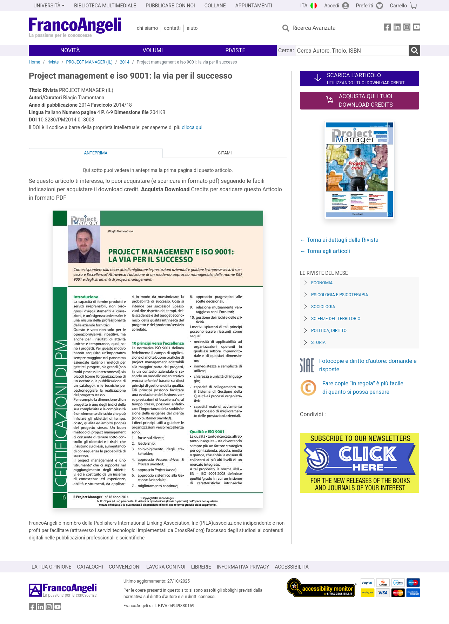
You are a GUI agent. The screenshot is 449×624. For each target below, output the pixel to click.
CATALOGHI (90, 567)
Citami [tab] (225, 153)
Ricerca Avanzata (314, 28)
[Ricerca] (414, 50)
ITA (304, 5)
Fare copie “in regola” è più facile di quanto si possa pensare (362, 387)
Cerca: (286, 50)
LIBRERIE (201, 567)
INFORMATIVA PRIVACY (243, 567)
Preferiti (364, 5)
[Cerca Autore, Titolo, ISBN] (352, 50)
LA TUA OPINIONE (52, 567)
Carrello (398, 5)
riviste (53, 62)
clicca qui (192, 127)
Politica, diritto (329, 330)
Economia (322, 282)
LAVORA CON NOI (166, 567)
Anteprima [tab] (96, 153)
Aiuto (192, 28)
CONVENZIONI (125, 567)
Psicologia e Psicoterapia (339, 294)
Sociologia (323, 306)
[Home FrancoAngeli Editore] (75, 28)
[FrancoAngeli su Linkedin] (397, 28)
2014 (124, 62)
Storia (318, 342)
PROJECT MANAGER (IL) (89, 62)
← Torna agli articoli (325, 251)
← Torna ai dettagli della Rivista (339, 240)
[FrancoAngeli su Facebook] (387, 28)
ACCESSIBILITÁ (292, 567)
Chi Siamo (147, 28)
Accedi (331, 5)
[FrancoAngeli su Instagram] (406, 28)
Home (34, 62)
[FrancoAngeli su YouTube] (416, 28)
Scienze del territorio (336, 318)
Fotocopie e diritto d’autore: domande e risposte (368, 365)
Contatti (172, 28)
